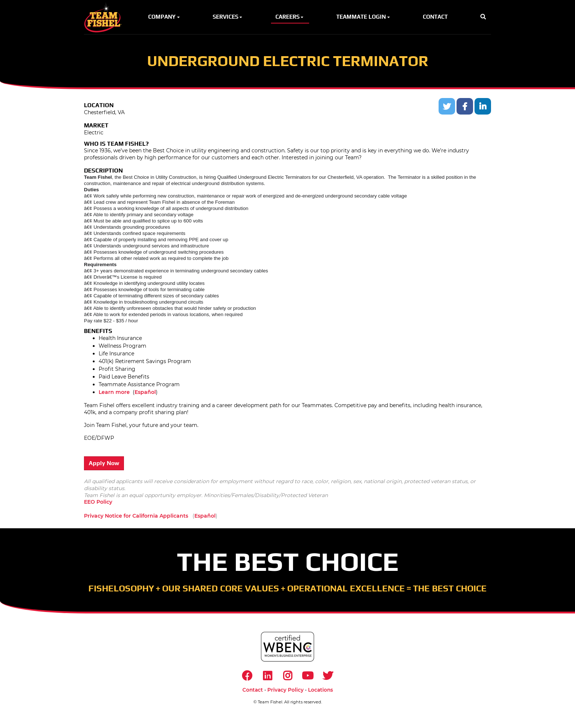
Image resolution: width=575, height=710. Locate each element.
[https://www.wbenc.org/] (287, 646)
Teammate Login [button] (363, 17)
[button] (483, 17)
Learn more (114, 392)
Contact (252, 690)
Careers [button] (290, 17)
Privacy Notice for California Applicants (136, 515)
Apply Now (104, 463)
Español (145, 392)
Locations (320, 690)
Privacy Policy (285, 690)
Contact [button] (435, 17)
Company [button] (164, 17)
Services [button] (228, 17)
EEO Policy (98, 502)
